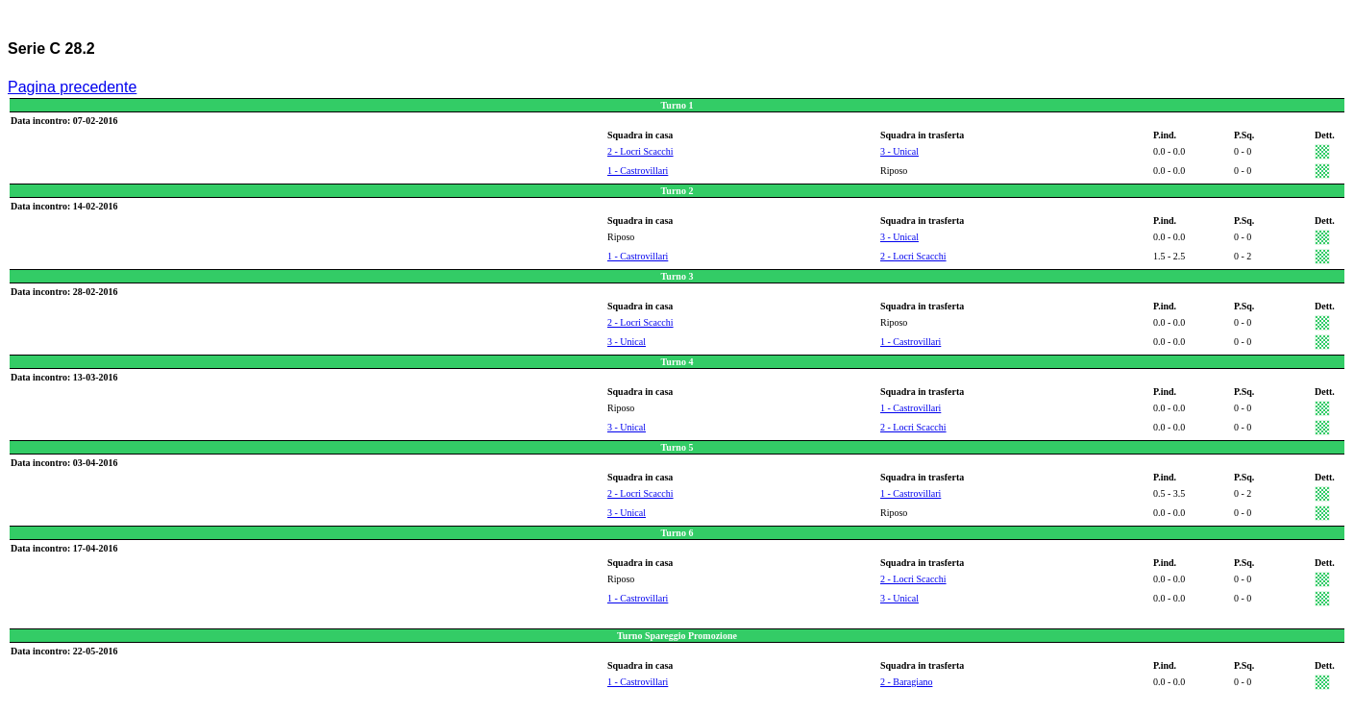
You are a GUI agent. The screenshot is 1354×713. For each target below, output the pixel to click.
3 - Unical (899, 151)
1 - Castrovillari (637, 170)
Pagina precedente (72, 87)
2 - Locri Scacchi (640, 151)
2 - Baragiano (906, 681)
